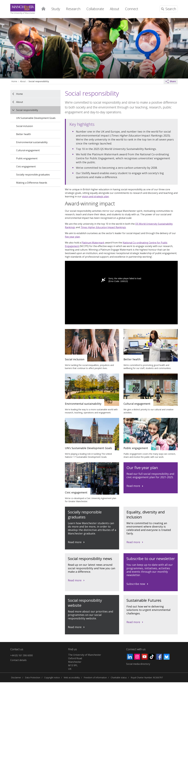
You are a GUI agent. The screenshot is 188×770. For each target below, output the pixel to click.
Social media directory (138, 664)
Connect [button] (131, 8)
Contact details (18, 660)
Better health (23, 134)
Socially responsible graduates (33, 174)
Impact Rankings (103, 227)
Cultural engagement (28, 150)
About (23, 81)
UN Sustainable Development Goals (36, 118)
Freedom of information (95, 677)
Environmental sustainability (32, 142)
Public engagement (26, 158)
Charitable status (119, 677)
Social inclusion (24, 126)
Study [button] (55, 8)
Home (43, 8)
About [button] (114, 8)
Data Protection (32, 677)
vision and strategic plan (95, 196)
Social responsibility (38, 81)
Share (171, 81)
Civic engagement (26, 166)
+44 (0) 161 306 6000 (21, 655)
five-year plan (72, 236)
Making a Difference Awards (31, 182)
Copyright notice (52, 677)
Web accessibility (72, 677)
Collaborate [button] (95, 8)
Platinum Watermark (93, 242)
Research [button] (73, 8)
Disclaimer (16, 677)
